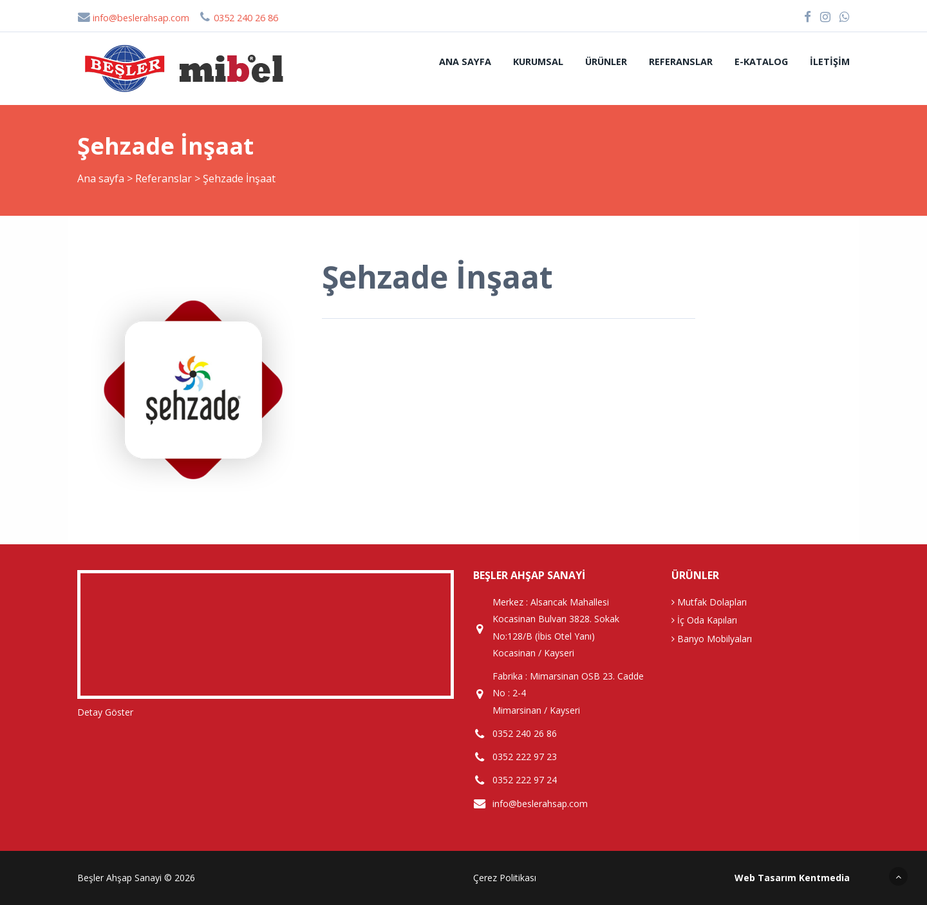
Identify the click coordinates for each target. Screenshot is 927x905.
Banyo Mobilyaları (711, 639)
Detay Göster (105, 712)
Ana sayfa (465, 61)
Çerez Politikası (504, 878)
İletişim (830, 61)
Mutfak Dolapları (709, 602)
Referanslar (681, 61)
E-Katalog (761, 61)
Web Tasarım (765, 878)
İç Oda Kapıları (704, 620)
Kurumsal (538, 61)
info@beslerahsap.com (133, 18)
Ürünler (606, 61)
